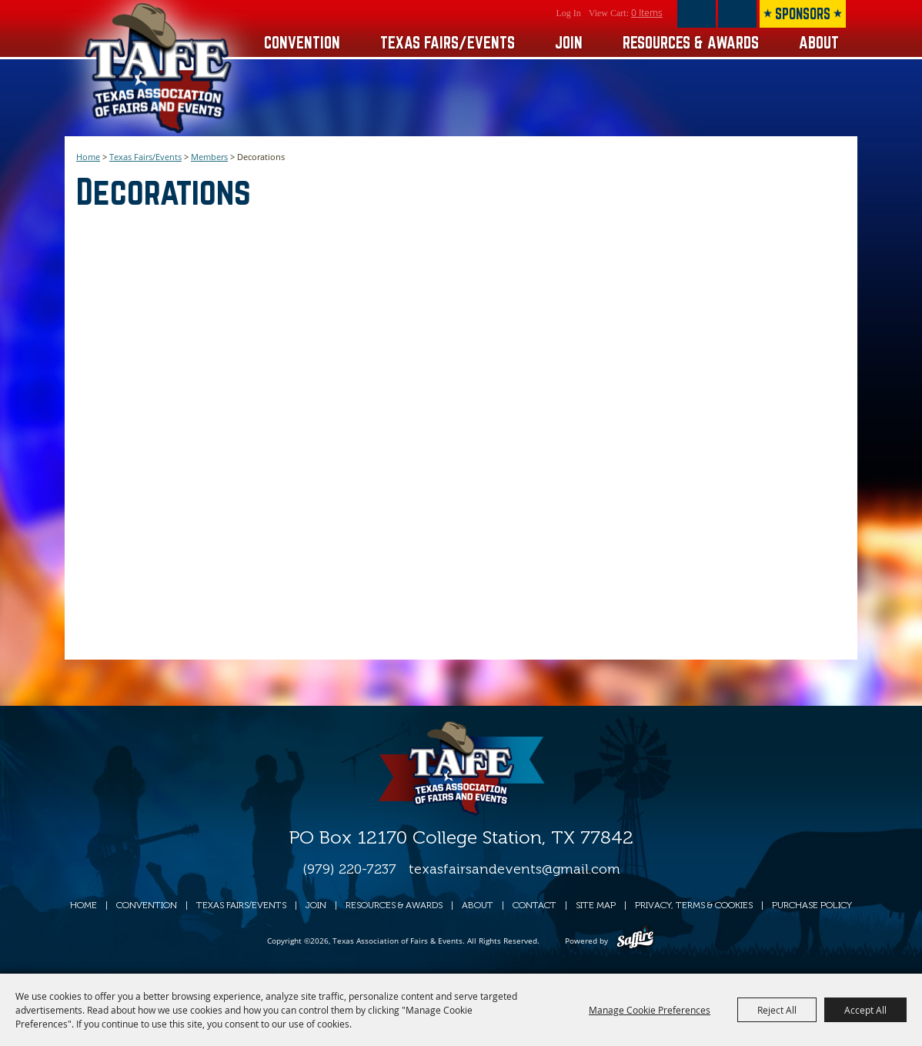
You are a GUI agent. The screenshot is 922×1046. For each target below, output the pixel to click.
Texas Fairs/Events (447, 42)
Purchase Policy (812, 905)
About (819, 42)
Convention (302, 42)
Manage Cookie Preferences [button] (649, 1010)
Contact (534, 905)
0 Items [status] (647, 12)
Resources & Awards (691, 42)
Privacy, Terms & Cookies (694, 905)
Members (209, 156)
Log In (568, 13)
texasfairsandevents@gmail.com (514, 869)
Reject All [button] (777, 1010)
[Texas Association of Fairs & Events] (159, 68)
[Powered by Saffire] (635, 940)
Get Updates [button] (737, 14)
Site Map (596, 905)
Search (696, 14)
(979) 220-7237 (349, 869)
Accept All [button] (865, 1010)
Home (88, 156)
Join (569, 42)
